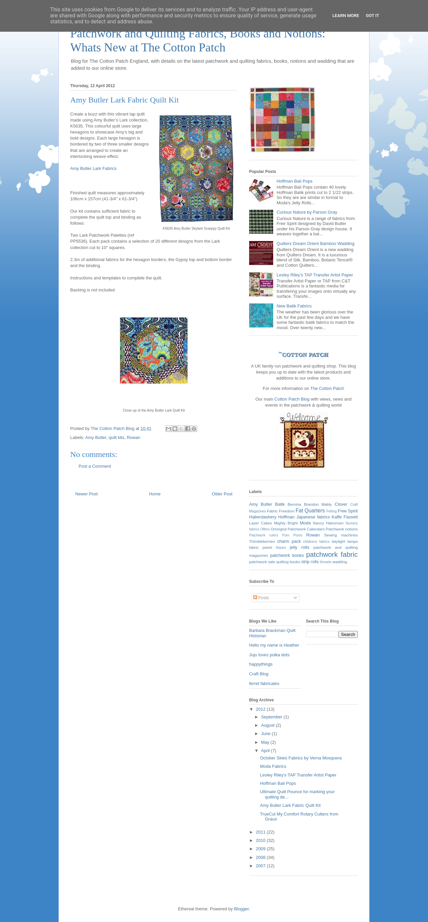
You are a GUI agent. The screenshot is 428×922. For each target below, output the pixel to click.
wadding (339, 561)
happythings (261, 664)
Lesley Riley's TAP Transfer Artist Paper (315, 274)
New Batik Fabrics (294, 305)
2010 (261, 840)
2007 (261, 865)
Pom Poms (292, 535)
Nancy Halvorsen (328, 523)
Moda (305, 522)
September (272, 716)
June (266, 733)
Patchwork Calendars (306, 529)
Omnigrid (279, 529)
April (266, 750)
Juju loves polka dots (269, 654)
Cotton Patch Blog (293, 399)
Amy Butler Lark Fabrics (93, 168)
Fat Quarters (310, 510)
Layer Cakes (260, 523)
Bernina (294, 504)
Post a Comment (95, 466)
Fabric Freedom (281, 511)
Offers (265, 529)
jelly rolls (299, 547)
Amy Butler (95, 437)
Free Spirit (348, 510)
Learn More (345, 15)
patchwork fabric (332, 554)
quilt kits (116, 437)
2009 (261, 848)
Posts (261, 597)
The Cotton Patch (327, 388)
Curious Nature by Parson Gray (307, 212)
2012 (261, 709)
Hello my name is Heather (274, 645)
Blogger (241, 908)
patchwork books (287, 555)
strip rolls (310, 561)
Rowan (133, 437)
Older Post (222, 493)
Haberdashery (263, 516)
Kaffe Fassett (345, 516)
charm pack (289, 541)
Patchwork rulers (263, 535)
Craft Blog (259, 673)
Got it (372, 15)
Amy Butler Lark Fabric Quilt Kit (290, 805)
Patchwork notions (342, 529)
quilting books (288, 561)
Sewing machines (341, 535)
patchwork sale (262, 561)
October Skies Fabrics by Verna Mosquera (300, 757)
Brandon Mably (318, 504)
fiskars (281, 547)
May (266, 742)
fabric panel (260, 547)
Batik (280, 504)
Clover (341, 504)
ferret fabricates (264, 683)
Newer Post (86, 493)
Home (155, 493)
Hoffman (286, 516)
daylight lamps (345, 541)
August (268, 725)
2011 (261, 832)
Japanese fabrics (313, 516)
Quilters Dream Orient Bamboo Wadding (315, 243)
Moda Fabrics (273, 766)
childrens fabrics (316, 541)
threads (326, 562)
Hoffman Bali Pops (294, 181)
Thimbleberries (262, 541)
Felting (331, 511)
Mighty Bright (286, 523)
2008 (261, 857)
